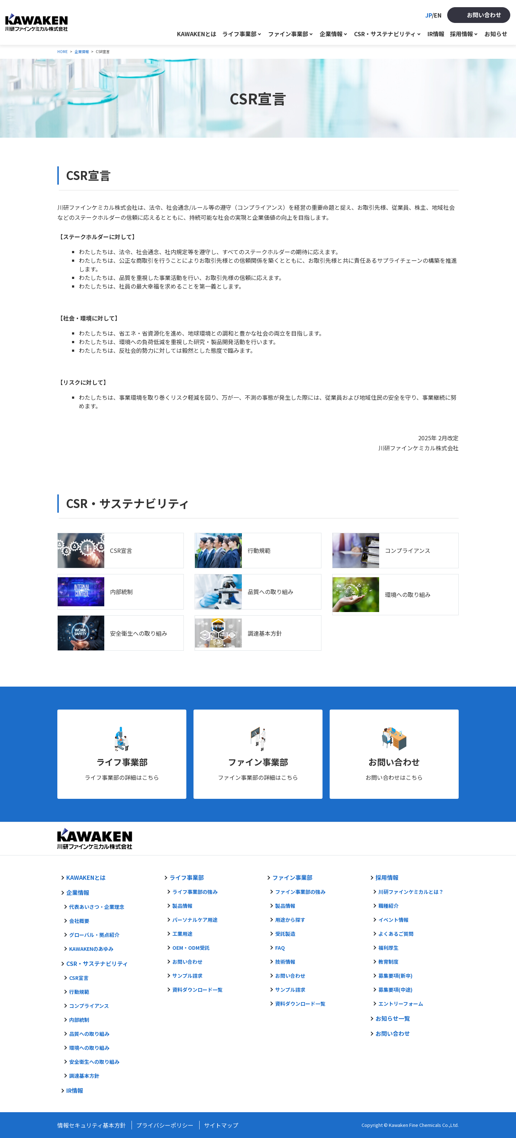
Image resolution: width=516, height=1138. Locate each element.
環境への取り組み (408, 594)
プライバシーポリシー (165, 1125)
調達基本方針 (265, 633)
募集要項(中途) (395, 989)
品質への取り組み (270, 591)
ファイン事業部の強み (300, 891)
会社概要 (79, 920)
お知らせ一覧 (393, 1018)
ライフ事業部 (239, 33)
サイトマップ (221, 1125)
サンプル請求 (187, 975)
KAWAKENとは (196, 33)
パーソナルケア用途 (195, 919)
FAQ (280, 947)
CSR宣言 (121, 550)
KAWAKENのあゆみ (91, 948)
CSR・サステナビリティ (385, 33)
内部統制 (121, 591)
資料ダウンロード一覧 (197, 989)
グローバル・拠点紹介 (94, 934)
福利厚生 (388, 947)
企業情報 (331, 33)
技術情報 (285, 961)
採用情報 (461, 33)
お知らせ (495, 33)
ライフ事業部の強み (195, 891)
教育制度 (388, 961)
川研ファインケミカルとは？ (411, 891)
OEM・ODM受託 (191, 947)
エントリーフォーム (400, 1003)
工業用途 (182, 933)
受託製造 (285, 933)
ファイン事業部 (288, 33)
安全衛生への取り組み (138, 633)
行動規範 (259, 550)
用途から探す (290, 919)
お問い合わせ (484, 14)
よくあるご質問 (396, 933)
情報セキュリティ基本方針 (91, 1125)
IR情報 (435, 33)
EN (437, 15)
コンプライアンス (407, 550)
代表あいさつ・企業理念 (96, 906)
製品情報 (182, 905)
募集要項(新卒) (395, 975)
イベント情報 (393, 919)
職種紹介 (388, 905)
